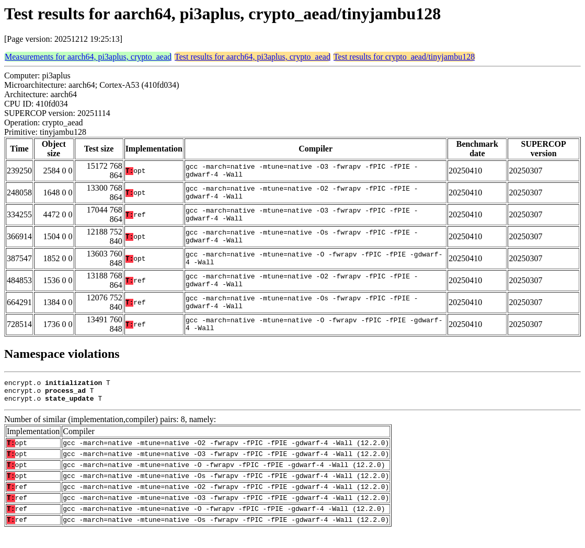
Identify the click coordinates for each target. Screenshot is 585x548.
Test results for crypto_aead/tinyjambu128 (404, 56)
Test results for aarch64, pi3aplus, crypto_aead (252, 56)
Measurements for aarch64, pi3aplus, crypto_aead (88, 56)
